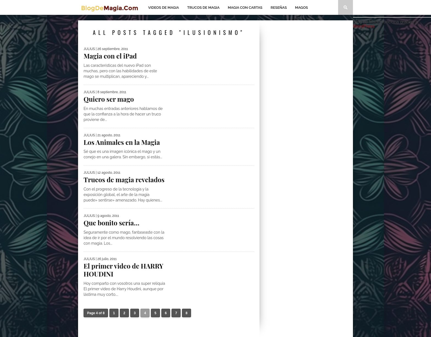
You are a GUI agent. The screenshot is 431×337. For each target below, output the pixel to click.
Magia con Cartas (245, 7)
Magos (301, 7)
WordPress (364, 26)
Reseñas (279, 7)
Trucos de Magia (203, 7)
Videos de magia (163, 7)
